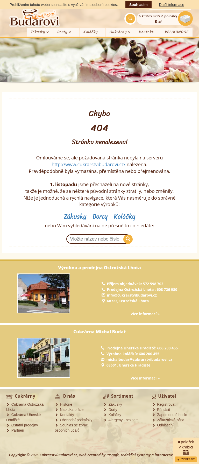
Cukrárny (120, 32)
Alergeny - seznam (121, 420)
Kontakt (146, 32)
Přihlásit (161, 409)
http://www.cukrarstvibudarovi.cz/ (88, 164)
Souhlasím (138, 5)
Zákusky (40, 32)
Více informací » (145, 313)
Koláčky (90, 32)
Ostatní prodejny (22, 425)
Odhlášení (163, 425)
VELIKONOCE (177, 32)
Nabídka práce (69, 409)
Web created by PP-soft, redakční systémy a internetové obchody (134, 454)
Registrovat (164, 404)
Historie (63, 404)
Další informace (171, 5)
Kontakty (64, 415)
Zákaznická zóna (168, 420)
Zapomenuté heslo (169, 415)
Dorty (64, 32)
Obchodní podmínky (74, 420)
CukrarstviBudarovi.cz (58, 454)
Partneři (15, 430)
